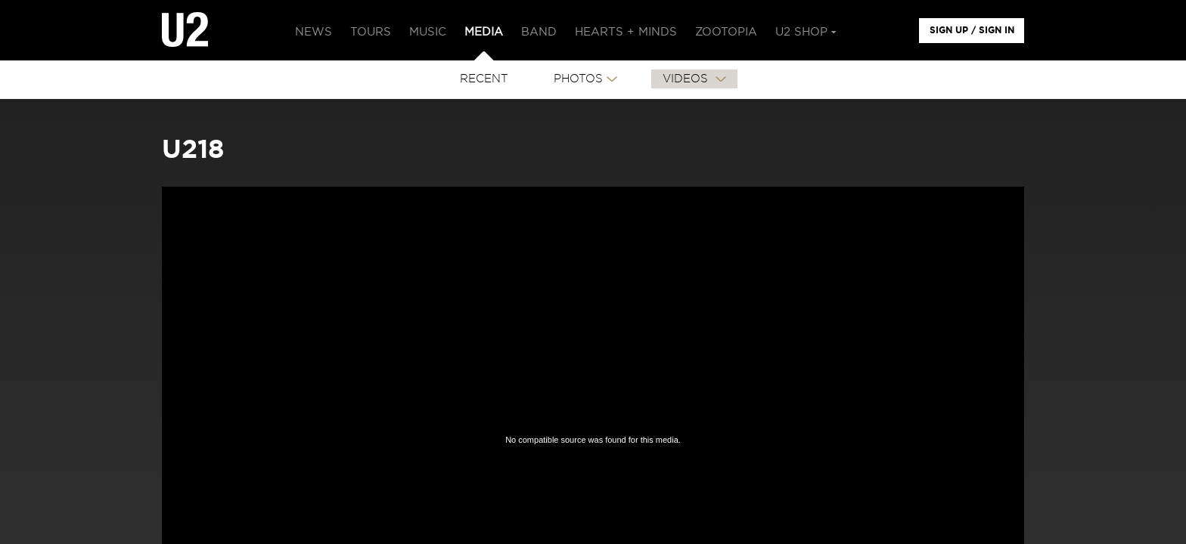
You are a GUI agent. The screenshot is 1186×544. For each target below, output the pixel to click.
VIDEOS (687, 79)
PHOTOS (578, 79)
